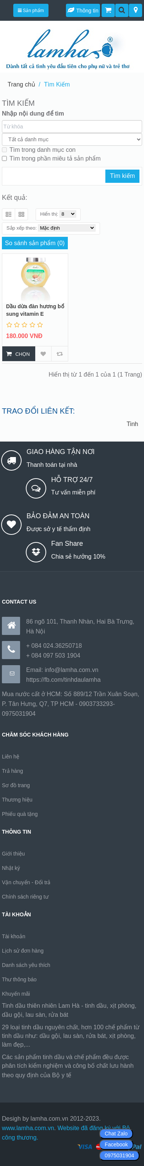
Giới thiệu (13, 854)
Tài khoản (13, 936)
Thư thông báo (19, 979)
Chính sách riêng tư (25, 897)
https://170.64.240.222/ (104, 1075)
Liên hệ (10, 757)
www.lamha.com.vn (28, 1128)
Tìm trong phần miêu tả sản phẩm (51, 158)
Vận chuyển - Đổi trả (26, 882)
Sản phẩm (31, 10)
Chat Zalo (116, 1133)
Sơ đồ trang (16, 785)
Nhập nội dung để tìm (33, 113)
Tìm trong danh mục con (39, 150)
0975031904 (119, 1155)
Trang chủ (21, 84)
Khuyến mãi (16, 994)
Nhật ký (11, 868)
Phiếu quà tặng (20, 814)
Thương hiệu (17, 800)
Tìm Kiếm (57, 84)
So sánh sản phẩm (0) (35, 243)
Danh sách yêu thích (26, 965)
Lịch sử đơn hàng (23, 951)
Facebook (116, 1144)
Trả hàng (12, 771)
